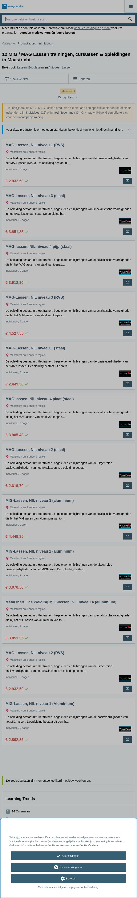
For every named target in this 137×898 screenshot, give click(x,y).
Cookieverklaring (89, 887)
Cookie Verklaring (89, 845)
